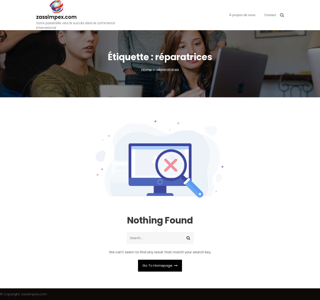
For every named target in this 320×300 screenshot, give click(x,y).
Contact (270, 15)
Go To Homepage (160, 265)
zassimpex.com (56, 17)
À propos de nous (242, 15)
